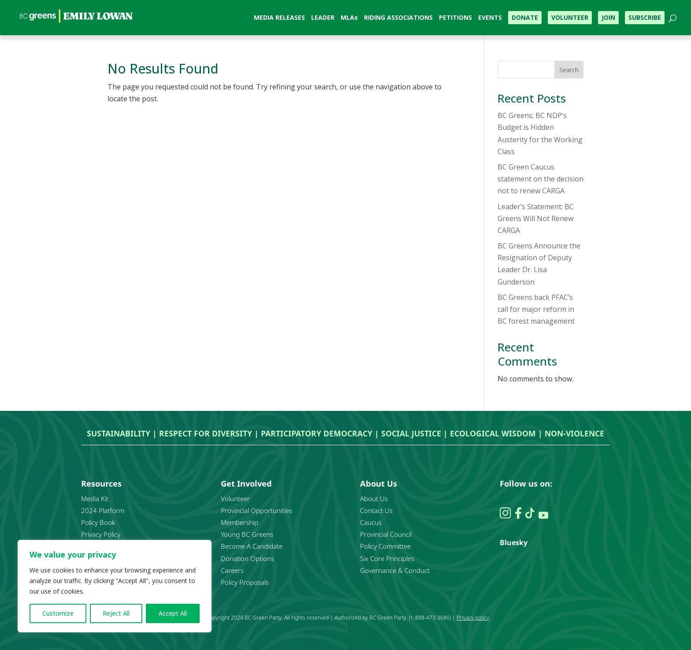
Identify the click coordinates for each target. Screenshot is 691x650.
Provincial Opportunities (256, 510)
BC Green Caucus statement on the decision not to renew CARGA (540, 179)
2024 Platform (102, 510)
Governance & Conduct (395, 570)
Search (569, 70)
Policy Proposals (245, 582)
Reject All (116, 613)
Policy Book (98, 522)
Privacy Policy (100, 534)
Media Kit (94, 498)
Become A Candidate (251, 546)
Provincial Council (386, 534)
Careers (232, 570)
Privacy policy (473, 617)
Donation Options (247, 558)
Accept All (173, 613)
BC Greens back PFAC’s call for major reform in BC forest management (536, 309)
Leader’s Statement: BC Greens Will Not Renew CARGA (536, 218)
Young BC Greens (247, 534)
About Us (374, 498)
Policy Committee (385, 546)
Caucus (371, 522)
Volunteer (235, 498)
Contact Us (376, 510)
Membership (239, 522)
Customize (58, 613)
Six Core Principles (387, 558)
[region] (115, 586)
